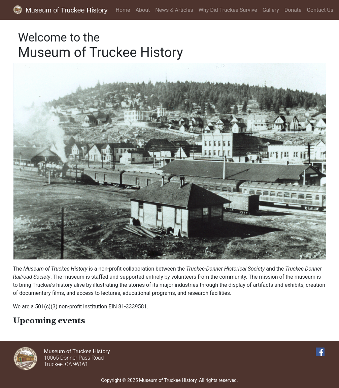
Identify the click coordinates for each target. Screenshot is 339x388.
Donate (293, 10)
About (143, 10)
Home (123, 10)
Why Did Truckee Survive (228, 10)
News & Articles (174, 10)
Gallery (271, 10)
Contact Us (320, 10)
